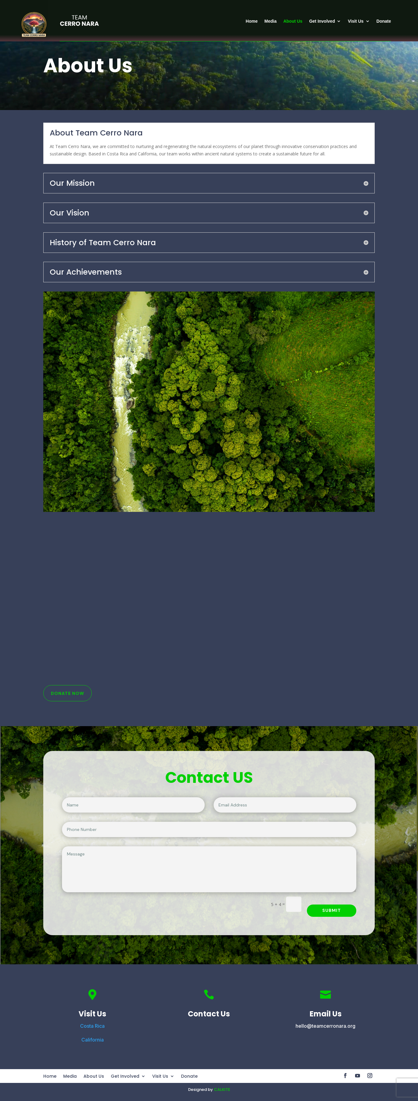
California (92, 1040)
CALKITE (222, 1089)
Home (252, 21)
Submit (331, 910)
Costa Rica (92, 1026)
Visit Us (355, 21)
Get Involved (322, 21)
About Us (292, 21)
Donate (384, 21)
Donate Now (67, 693)
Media (271, 21)
